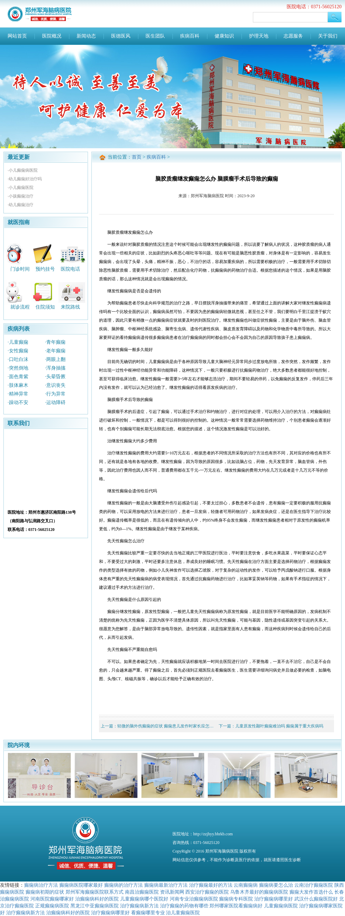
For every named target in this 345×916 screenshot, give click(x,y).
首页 (136, 157)
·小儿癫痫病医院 (23, 170)
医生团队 (155, 36)
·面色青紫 (18, 376)
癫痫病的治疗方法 (123, 885)
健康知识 (224, 36)
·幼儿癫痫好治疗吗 (25, 179)
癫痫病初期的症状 (45, 892)
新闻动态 (86, 36)
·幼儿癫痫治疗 (20, 204)
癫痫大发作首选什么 (311, 892)
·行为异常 (55, 393)
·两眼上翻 (55, 359)
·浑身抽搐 (55, 368)
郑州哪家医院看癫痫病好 (236, 905)
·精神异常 (18, 393)
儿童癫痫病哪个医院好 (144, 899)
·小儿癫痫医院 (20, 187)
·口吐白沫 (18, 359)
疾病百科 (189, 36)
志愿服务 (293, 36)
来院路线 (70, 307)
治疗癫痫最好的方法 (211, 885)
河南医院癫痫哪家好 (52, 899)
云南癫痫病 (246, 885)
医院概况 (51, 36)
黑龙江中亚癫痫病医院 (94, 905)
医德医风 (120, 36)
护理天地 (258, 36)
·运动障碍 (55, 402)
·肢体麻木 (18, 385)
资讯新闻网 (172, 892)
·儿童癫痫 (18, 342)
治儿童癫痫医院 (183, 912)
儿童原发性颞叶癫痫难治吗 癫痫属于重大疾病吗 (279, 726)
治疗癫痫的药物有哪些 (184, 905)
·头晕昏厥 (55, 376)
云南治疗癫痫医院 (313, 885)
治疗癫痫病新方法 (139, 905)
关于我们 (327, 36)
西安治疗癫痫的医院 (207, 892)
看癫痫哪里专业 (148, 912)
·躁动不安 (18, 402)
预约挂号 (45, 268)
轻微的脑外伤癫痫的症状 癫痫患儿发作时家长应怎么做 (167, 726)
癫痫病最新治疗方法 (166, 885)
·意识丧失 (55, 385)
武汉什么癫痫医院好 (316, 899)
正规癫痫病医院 (52, 905)
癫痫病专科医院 (236, 899)
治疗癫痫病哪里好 (273, 899)
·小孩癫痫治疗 (20, 196)
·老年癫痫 (55, 350)
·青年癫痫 (55, 342)
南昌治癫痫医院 (142, 892)
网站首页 (17, 36)
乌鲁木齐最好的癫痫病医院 (259, 892)
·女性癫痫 (18, 350)
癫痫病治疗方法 (41, 885)
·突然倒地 (18, 368)
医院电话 (70, 268)
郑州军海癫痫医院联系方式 (95, 892)
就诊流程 (20, 307)
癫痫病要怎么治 (276, 885)
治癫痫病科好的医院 (97, 899)
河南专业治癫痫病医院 (194, 899)
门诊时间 (20, 268)
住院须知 (45, 307)
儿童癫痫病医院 (281, 905)
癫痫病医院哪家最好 (81, 885)
